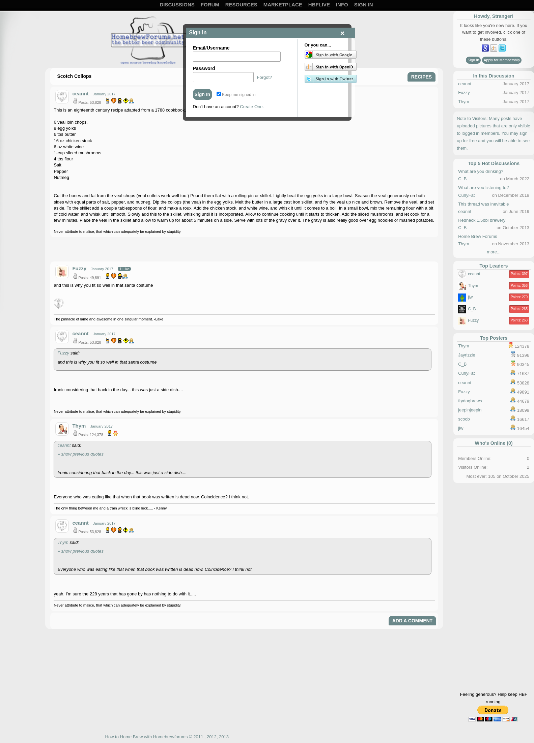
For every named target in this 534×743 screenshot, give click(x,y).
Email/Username (211, 48)
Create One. (252, 106)
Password (204, 68)
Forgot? (264, 77)
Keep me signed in (236, 94)
